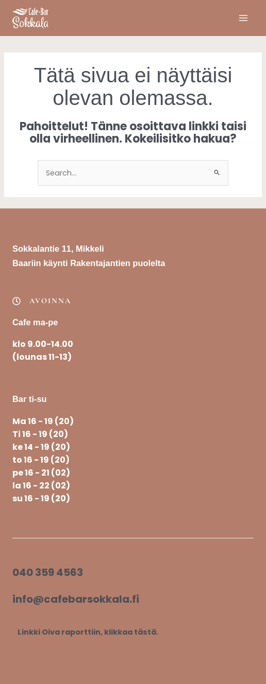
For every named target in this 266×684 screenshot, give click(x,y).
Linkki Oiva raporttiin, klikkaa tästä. (88, 632)
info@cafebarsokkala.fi (75, 599)
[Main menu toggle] (243, 18)
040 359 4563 (47, 572)
